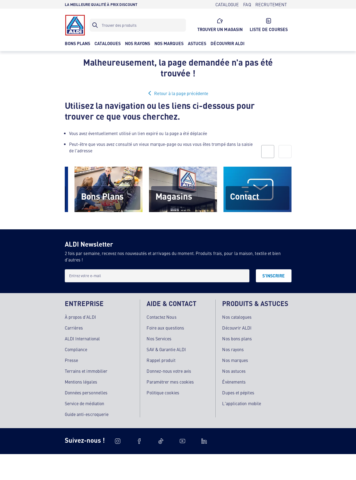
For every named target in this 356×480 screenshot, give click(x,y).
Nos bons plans (237, 338)
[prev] (267, 151)
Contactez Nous (161, 317)
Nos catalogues (237, 317)
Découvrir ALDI (237, 328)
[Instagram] (117, 441)
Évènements (234, 382)
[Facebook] (139, 441)
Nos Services (159, 338)
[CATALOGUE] (227, 4)
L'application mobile (241, 403)
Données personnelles (86, 392)
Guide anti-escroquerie (87, 414)
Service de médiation (84, 403)
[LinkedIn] (204, 441)
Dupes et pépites (238, 392)
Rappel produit (161, 360)
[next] (285, 151)
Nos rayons (233, 349)
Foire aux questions (165, 328)
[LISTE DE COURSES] (268, 25)
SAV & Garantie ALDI (166, 349)
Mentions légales (81, 382)
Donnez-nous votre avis (169, 371)
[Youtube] (182, 441)
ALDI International (82, 338)
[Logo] (75, 25)
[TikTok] (160, 441)
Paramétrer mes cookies (170, 382)
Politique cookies (163, 392)
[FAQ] (247, 4)
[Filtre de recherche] (138, 25)
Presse (71, 360)
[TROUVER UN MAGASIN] (220, 25)
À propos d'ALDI (80, 317)
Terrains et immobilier (86, 371)
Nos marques (235, 360)
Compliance (76, 349)
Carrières (74, 328)
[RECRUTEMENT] (271, 4)
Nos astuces (234, 371)
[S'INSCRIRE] (273, 275)
